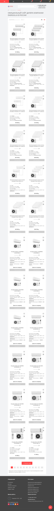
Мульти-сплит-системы (32, 492)
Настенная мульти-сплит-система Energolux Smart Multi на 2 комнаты (17, 181)
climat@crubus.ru (31, 499)
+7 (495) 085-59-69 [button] (32, 497)
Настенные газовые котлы (33, 489)
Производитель (13, 10)
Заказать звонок (42, 6)
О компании (10, 482)
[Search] (35, 6)
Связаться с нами (11, 487)
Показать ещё (27, 463)
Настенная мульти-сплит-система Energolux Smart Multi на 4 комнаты (17, 217)
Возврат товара (11, 489)
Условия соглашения (12, 485)
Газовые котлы (31, 485)
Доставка (10, 484)
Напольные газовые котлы (33, 487)
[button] (22, 1)
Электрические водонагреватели (34, 484)
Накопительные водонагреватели (35, 482)
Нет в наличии (17, 54)
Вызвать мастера (41, 7)
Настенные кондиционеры (33, 490)
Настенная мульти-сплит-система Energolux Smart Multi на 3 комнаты (36, 181)
